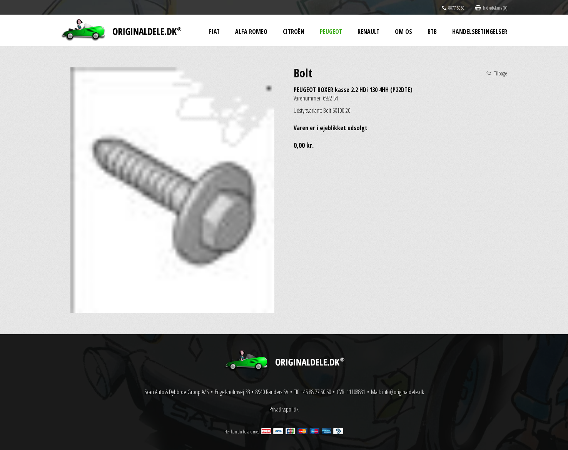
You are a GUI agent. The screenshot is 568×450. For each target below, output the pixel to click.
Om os (403, 31)
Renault (368, 31)
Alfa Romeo (251, 31)
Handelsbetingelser (479, 31)
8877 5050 (453, 8)
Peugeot (331, 31)
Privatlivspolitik (284, 409)
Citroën (293, 31)
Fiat (214, 31)
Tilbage (500, 73)
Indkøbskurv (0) (491, 8)
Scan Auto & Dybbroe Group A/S (176, 392)
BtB (432, 31)
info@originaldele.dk (403, 392)
